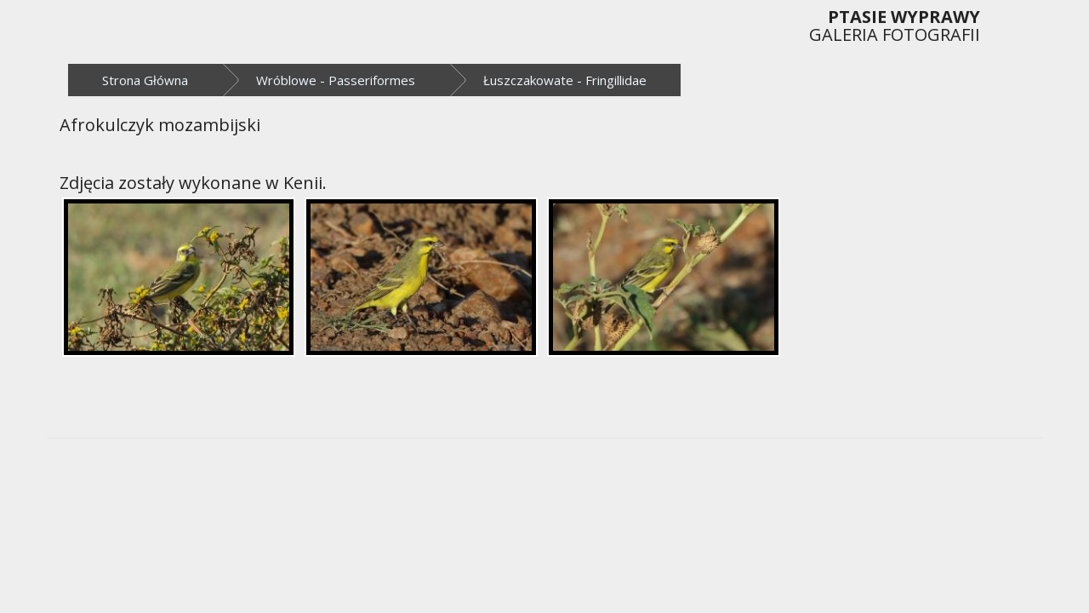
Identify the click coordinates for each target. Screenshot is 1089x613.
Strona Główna (145, 80)
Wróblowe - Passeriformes (335, 80)
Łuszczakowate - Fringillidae (565, 80)
